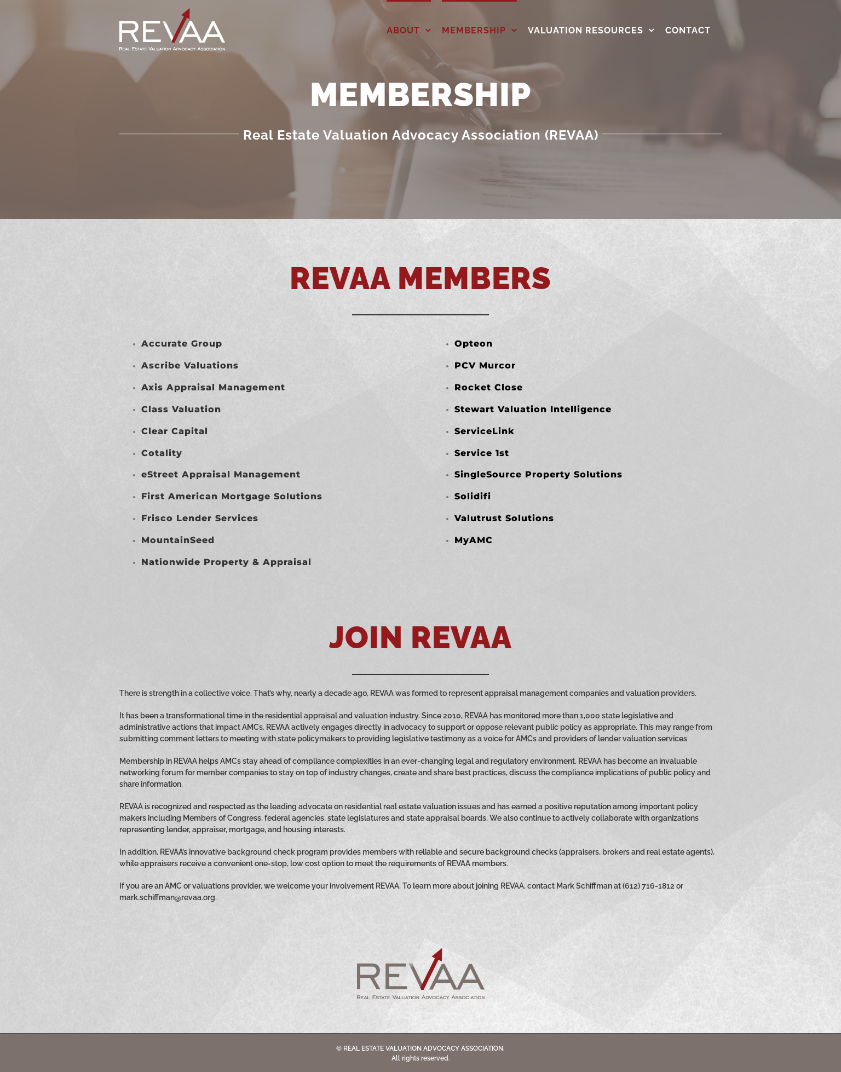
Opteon (473, 343)
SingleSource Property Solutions (538, 474)
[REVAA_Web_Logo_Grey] (421, 952)
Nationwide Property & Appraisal (226, 562)
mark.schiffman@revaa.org (167, 897)
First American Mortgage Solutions (231, 496)
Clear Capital (174, 431)
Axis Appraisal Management (213, 387)
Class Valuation (181, 409)
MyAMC (473, 540)
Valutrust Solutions (504, 518)
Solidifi (472, 496)
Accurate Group (181, 343)
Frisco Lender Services (199, 518)
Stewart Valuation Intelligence (533, 409)
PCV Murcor (485, 365)
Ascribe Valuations (190, 365)
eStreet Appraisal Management (221, 474)
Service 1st (481, 453)
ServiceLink (484, 431)
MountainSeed (178, 540)
